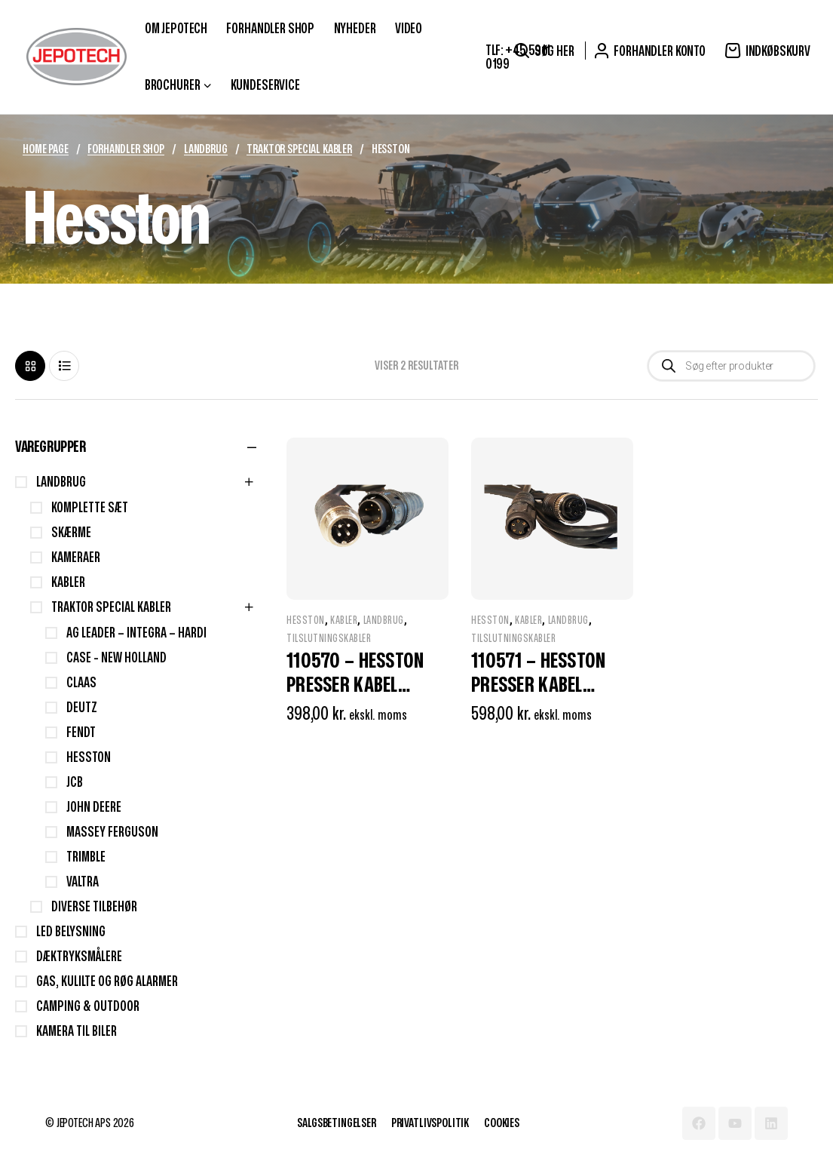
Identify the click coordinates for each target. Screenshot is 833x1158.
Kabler (343, 620)
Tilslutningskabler (328, 639)
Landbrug (206, 149)
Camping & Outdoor (87, 1006)
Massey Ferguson (112, 832)
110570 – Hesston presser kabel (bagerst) (355, 685)
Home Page (46, 149)
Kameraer (75, 557)
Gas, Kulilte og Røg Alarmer (107, 981)
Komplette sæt (89, 508)
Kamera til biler (76, 1031)
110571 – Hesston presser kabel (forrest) (538, 685)
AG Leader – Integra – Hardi (136, 633)
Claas (81, 683)
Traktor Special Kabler (299, 149)
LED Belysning (71, 932)
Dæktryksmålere (79, 957)
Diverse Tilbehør (94, 907)
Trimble (86, 857)
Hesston (305, 620)
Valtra (82, 882)
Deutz (81, 708)
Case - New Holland (116, 658)
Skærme (71, 533)
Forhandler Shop (125, 149)
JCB (74, 782)
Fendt (81, 732)
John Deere (93, 807)
